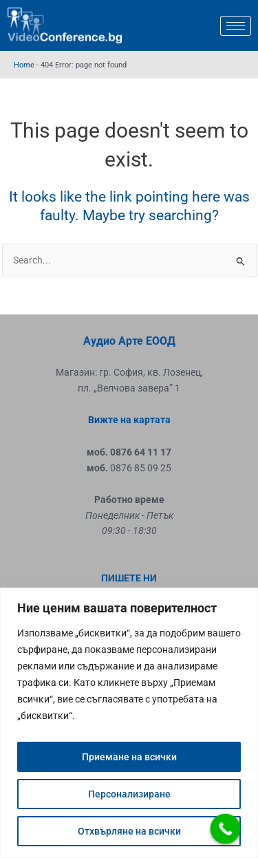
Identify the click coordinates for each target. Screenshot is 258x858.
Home (24, 65)
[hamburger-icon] (235, 26)
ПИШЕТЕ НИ (129, 577)
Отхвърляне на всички (129, 831)
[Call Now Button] (226, 829)
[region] (129, 723)
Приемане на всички (129, 756)
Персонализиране (129, 794)
